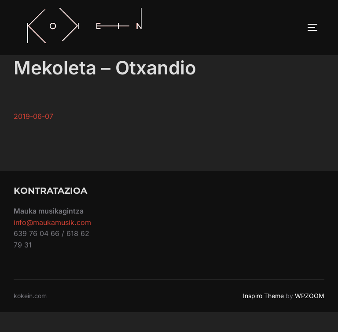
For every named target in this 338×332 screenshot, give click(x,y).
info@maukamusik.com (52, 242)
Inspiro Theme (263, 315)
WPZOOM (309, 315)
